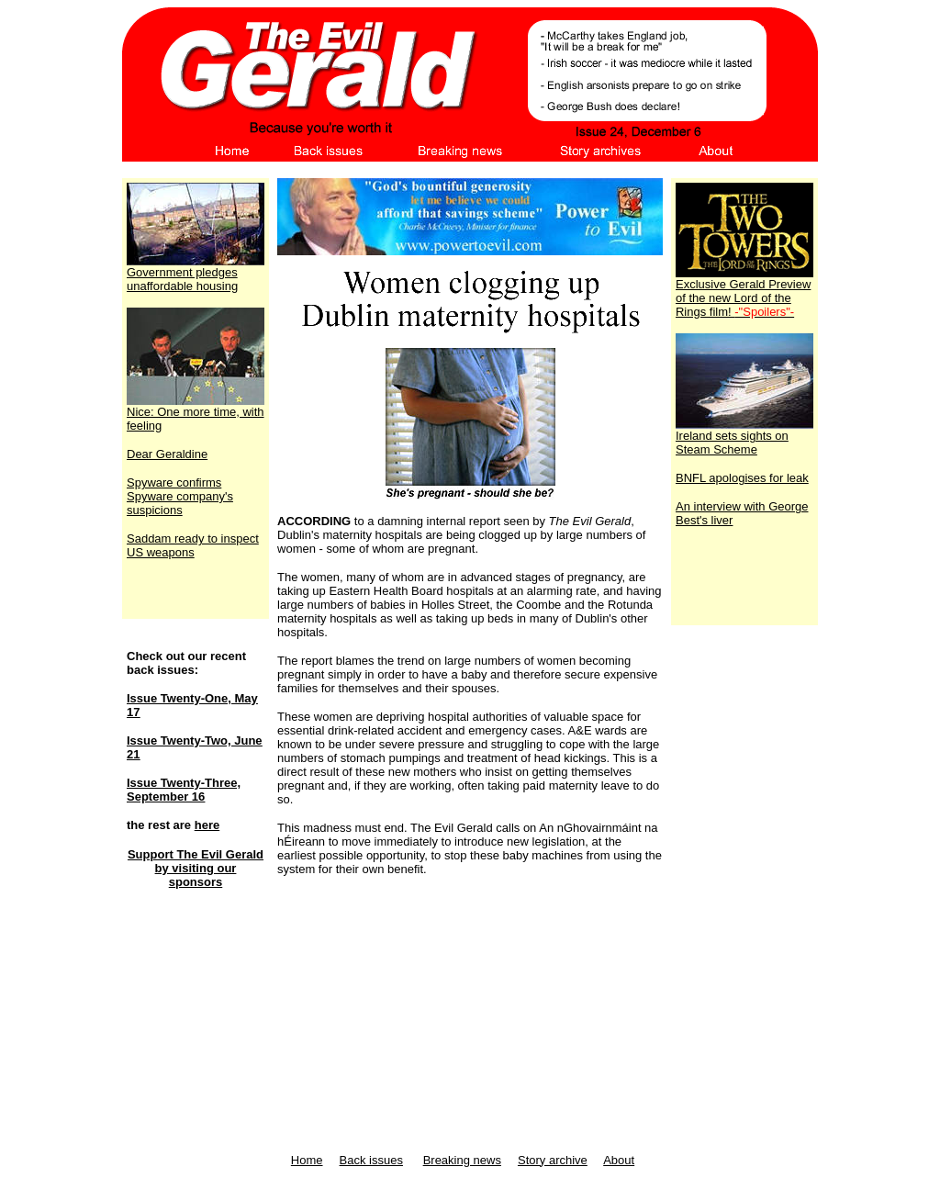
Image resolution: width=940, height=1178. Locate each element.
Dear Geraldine (167, 454)
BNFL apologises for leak (742, 478)
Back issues (371, 1160)
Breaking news (462, 1160)
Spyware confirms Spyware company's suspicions (180, 496)
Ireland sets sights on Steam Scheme (744, 437)
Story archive (553, 1160)
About (618, 1160)
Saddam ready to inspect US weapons (193, 545)
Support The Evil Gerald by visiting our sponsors (195, 868)
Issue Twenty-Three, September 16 (184, 789)
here (207, 825)
